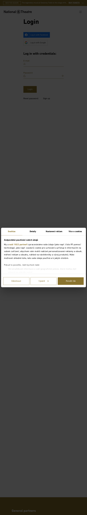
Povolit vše (71, 281)
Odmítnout (16, 281)
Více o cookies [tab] (75, 232)
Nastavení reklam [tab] (54, 232)
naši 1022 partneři (18, 244)
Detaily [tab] (33, 232)
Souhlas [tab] (12, 232)
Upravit (44, 281)
